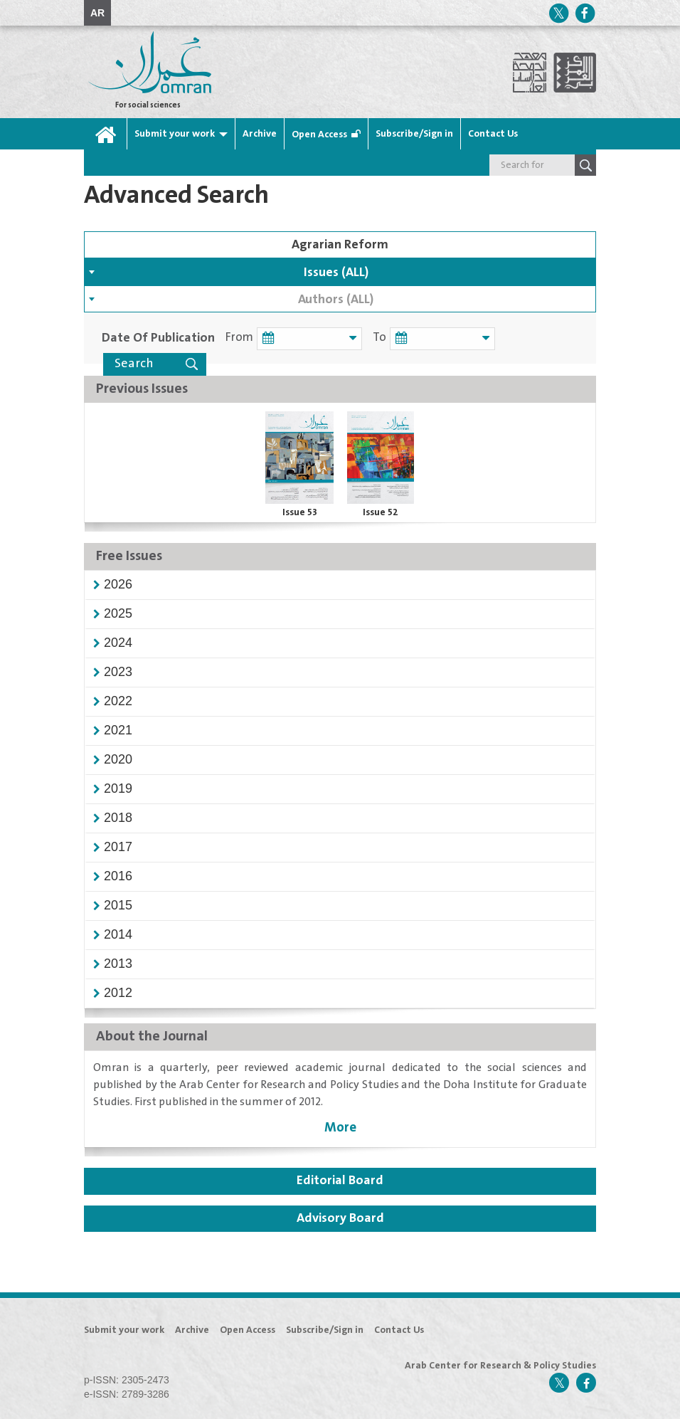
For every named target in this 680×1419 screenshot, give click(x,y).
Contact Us (493, 134)
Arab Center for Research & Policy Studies (500, 1365)
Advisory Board (340, 1218)
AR (97, 13)
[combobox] (340, 271)
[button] (118, 584)
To (377, 337)
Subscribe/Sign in (414, 134)
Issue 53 (299, 512)
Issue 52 (380, 512)
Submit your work (174, 134)
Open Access (319, 134)
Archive (260, 134)
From (239, 337)
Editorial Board (340, 1180)
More (340, 1128)
